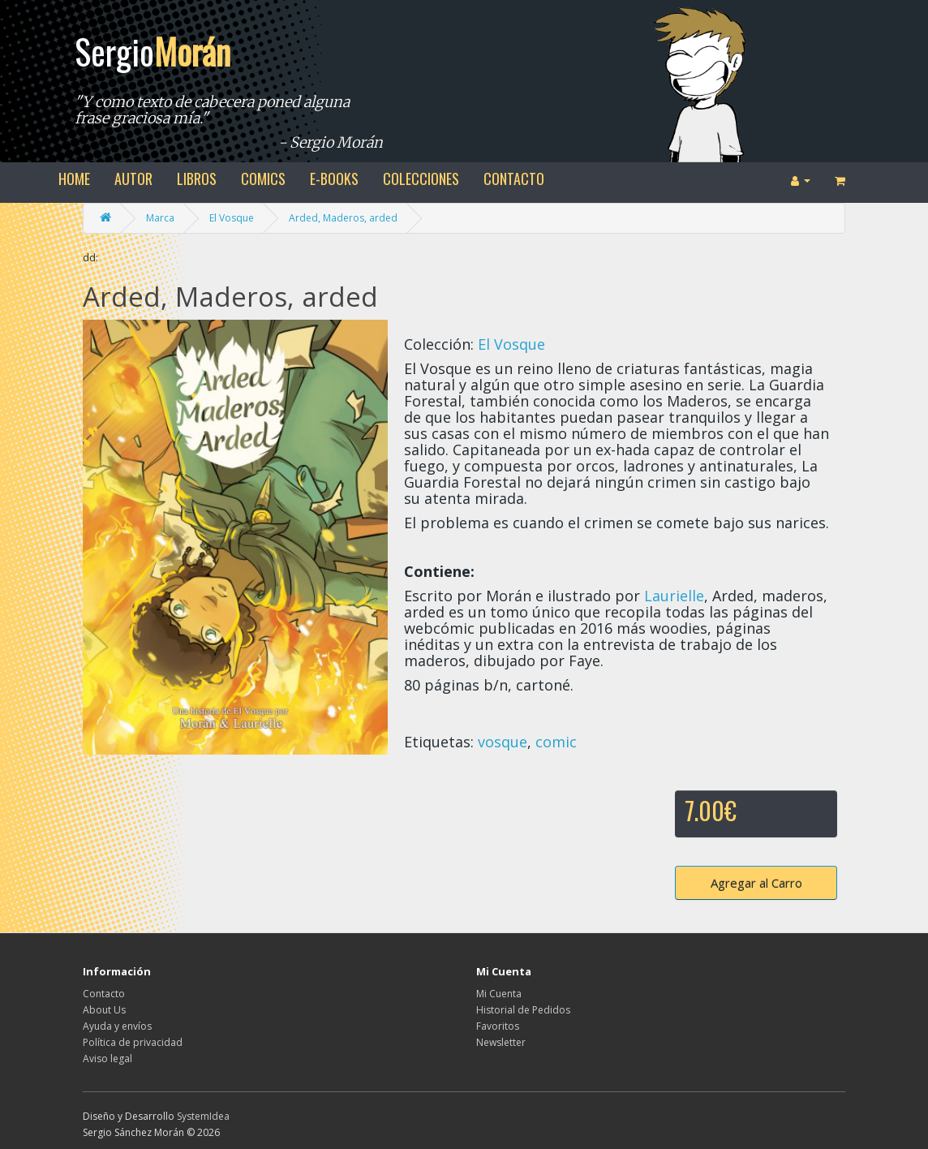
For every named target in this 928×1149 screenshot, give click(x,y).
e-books (334, 178)
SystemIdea (203, 1116)
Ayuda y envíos (117, 1026)
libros (197, 178)
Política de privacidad (133, 1042)
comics (263, 178)
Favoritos (497, 1026)
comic (556, 741)
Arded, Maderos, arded (343, 218)
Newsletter (501, 1042)
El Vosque (231, 218)
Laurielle (674, 595)
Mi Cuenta (499, 994)
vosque (502, 741)
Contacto (104, 994)
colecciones (421, 178)
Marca (160, 218)
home (74, 178)
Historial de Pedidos (523, 1010)
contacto (513, 178)
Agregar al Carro (756, 883)
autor (133, 178)
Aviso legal (107, 1058)
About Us (104, 1010)
